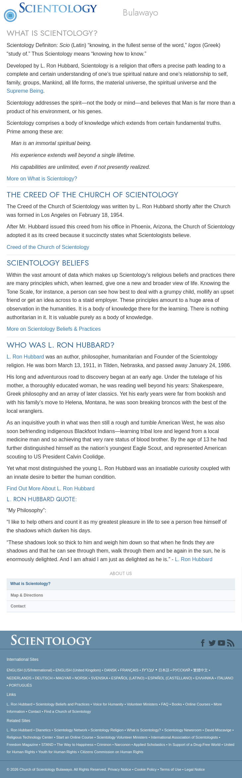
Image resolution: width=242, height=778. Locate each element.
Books (177, 704)
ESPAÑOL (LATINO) (128, 678)
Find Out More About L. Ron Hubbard (50, 488)
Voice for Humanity (108, 704)
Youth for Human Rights (57, 752)
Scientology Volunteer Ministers (122, 737)
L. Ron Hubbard (25, 357)
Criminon (104, 745)
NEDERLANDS (19, 678)
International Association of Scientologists (184, 737)
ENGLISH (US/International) (29, 670)
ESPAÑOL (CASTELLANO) (170, 678)
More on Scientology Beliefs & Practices (54, 329)
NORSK (81, 678)
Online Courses (198, 704)
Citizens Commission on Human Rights (112, 752)
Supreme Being (25, 91)
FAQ (164, 704)
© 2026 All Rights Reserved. (57, 769)
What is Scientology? (30, 583)
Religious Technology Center (30, 737)
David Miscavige (218, 730)
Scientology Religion (107, 730)
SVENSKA (99, 678)
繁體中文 (200, 670)
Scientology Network (70, 730)
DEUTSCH (43, 678)
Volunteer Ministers (142, 704)
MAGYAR (63, 678)
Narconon (123, 745)
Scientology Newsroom (183, 730)
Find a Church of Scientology (67, 711)
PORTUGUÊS (20, 685)
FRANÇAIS (129, 670)
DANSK (110, 670)
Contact (18, 606)
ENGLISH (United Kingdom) (78, 670)
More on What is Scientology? (42, 178)
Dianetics (43, 730)
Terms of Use (170, 769)
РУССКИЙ (181, 670)
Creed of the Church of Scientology (48, 247)
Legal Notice (195, 769)
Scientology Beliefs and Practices (63, 704)
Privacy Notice (119, 769)
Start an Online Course (74, 737)
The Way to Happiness (75, 745)
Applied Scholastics (149, 745)
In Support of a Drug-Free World (194, 745)
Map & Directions (27, 595)
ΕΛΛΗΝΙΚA (204, 678)
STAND (47, 745)
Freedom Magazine (22, 745)
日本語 (163, 670)
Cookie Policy (146, 769)
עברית (148, 669)
